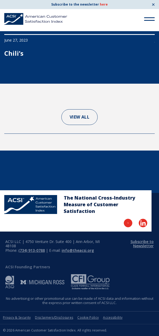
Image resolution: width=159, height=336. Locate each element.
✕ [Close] (153, 4)
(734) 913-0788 (31, 250)
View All (80, 117)
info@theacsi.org (78, 250)
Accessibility (112, 317)
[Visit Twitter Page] (128, 223)
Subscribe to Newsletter (142, 244)
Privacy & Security (17, 317)
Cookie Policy (88, 317)
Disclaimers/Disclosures (54, 317)
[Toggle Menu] (149, 19)
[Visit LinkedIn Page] (143, 223)
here (104, 4)
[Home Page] (30, 204)
